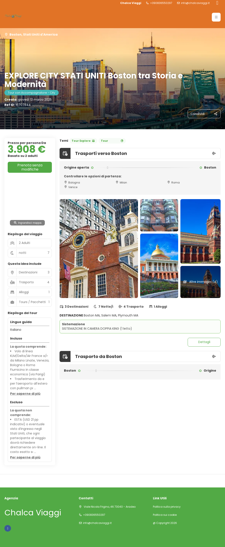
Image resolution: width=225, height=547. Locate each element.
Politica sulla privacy (167, 507)
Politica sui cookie (165, 515)
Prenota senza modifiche (29, 167)
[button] (25, 394)
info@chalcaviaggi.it (195, 3)
